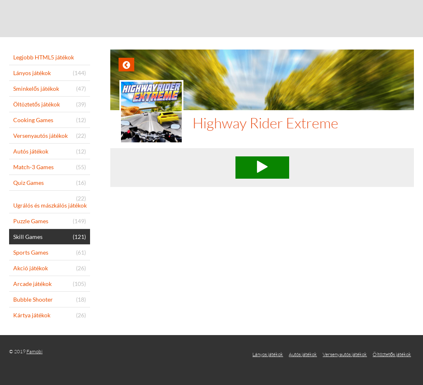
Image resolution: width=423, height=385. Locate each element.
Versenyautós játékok (345, 354)
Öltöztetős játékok (392, 354)
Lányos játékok (267, 354)
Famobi (34, 351)
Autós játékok (303, 354)
